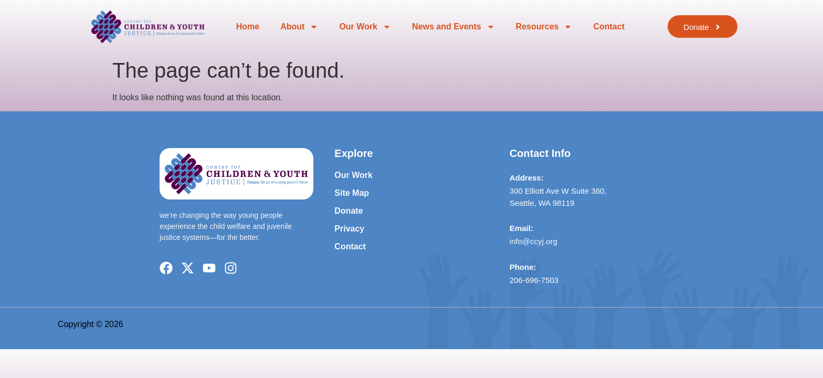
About (299, 26)
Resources (544, 26)
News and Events (453, 26)
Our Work (365, 26)
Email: (521, 228)
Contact (609, 26)
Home (247, 26)
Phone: (523, 266)
